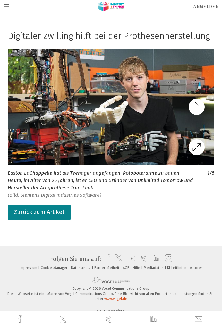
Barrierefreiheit (107, 268)
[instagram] (167, 258)
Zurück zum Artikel (39, 212)
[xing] (109, 319)
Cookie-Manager (54, 268)
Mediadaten (154, 268)
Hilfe (137, 268)
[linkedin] (154, 319)
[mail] (199, 319)
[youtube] (129, 258)
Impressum (29, 268)
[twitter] (64, 319)
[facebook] (20, 319)
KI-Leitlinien (177, 268)
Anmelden (206, 6)
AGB (126, 268)
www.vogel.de (115, 299)
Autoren (196, 268)
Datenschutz (81, 268)
